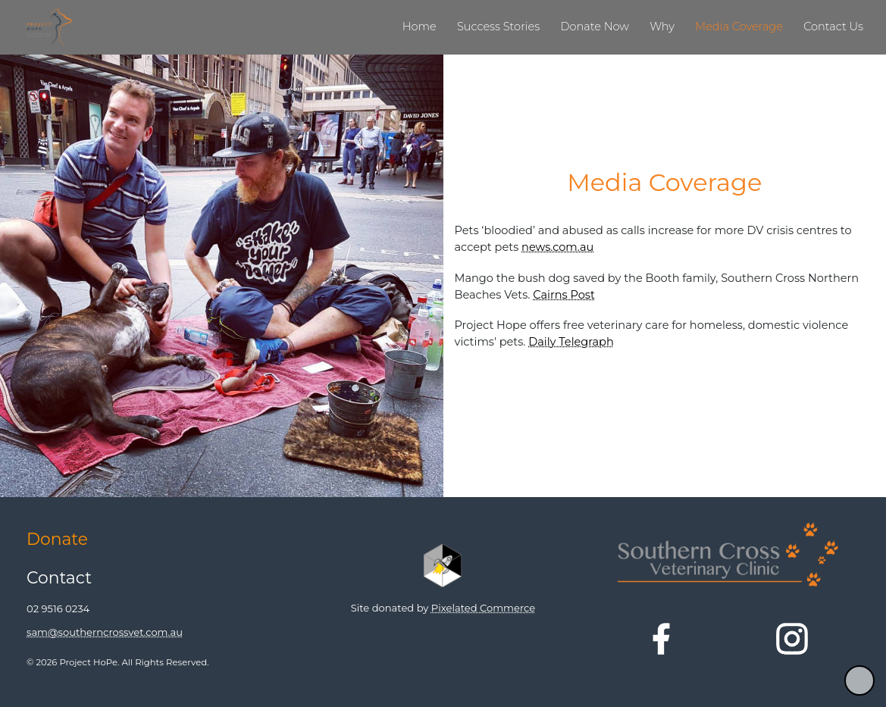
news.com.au (557, 247)
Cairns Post (564, 295)
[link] (416, 27)
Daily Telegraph (571, 342)
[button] (859, 680)
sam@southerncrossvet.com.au (105, 632)
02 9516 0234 (58, 609)
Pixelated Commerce (483, 608)
